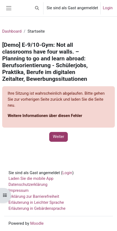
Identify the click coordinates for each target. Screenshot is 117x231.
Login (108, 7)
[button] (37, 8)
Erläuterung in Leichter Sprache (36, 202)
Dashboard (12, 31)
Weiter (58, 136)
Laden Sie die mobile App (30, 178)
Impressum (18, 190)
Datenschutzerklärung (28, 184)
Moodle (36, 223)
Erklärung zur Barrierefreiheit (33, 196)
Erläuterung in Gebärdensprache (36, 208)
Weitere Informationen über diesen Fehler (45, 115)
